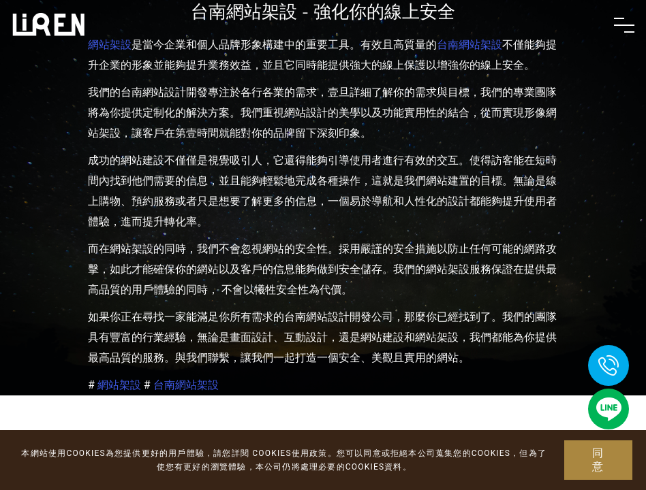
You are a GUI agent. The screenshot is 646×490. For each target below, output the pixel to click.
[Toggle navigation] (624, 25)
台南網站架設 (186, 384)
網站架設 (119, 384)
